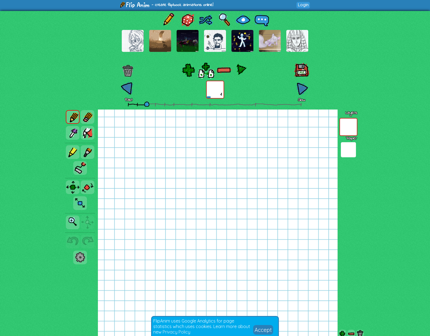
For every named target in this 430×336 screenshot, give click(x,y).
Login (303, 4)
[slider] (146, 104)
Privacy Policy (176, 332)
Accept (263, 329)
